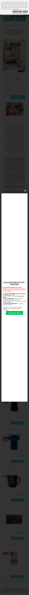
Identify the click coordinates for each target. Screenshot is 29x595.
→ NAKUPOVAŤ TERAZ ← (14, 313)
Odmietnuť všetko (17, 11)
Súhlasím (25, 11)
